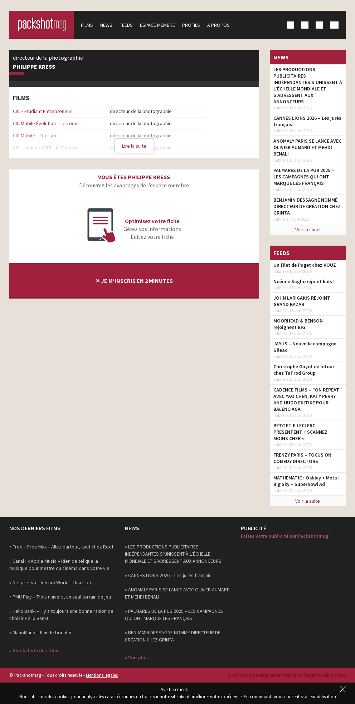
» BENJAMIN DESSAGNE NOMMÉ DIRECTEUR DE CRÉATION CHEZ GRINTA (172, 636)
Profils (191, 25)
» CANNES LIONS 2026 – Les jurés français (168, 575)
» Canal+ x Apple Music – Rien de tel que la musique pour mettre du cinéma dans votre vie (59, 564)
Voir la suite (307, 229)
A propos (218, 25)
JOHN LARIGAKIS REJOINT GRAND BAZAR (301, 301)
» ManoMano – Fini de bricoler (40, 632)
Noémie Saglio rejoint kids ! (304, 281)
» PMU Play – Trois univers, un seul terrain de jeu (60, 597)
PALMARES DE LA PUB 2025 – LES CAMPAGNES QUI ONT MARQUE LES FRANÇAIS (303, 176)
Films (87, 25)
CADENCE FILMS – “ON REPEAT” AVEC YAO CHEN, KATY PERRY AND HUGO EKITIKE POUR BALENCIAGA (307, 399)
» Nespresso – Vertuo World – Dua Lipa (50, 582)
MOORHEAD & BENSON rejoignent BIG (298, 323)
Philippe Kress (34, 67)
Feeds (126, 25)
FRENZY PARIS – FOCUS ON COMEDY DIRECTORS (302, 458)
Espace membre (157, 25)
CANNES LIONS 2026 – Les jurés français (307, 121)
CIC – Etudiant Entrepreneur (42, 111)
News (106, 25)
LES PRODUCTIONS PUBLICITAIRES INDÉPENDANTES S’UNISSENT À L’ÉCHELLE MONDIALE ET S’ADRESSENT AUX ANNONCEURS (307, 85)
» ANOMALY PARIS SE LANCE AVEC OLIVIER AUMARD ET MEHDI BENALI (177, 593)
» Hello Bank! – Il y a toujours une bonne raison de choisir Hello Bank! (61, 614)
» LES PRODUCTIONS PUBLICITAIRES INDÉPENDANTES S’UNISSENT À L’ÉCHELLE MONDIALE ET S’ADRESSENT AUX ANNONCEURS (173, 553)
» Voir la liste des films (34, 650)
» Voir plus (136, 657)
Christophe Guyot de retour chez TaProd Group (303, 369)
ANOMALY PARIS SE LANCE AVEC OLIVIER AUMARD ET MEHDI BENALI (307, 147)
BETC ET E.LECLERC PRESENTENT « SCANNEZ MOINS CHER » (300, 432)
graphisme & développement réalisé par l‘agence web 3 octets (286, 675)
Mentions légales (102, 675)
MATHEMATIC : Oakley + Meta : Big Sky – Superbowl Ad (306, 480)
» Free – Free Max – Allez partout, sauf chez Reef (61, 546)
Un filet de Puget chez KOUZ (304, 265)
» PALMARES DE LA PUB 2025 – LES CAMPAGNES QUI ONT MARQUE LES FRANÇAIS (174, 614)
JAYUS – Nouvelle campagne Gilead (304, 346)
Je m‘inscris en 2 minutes (134, 279)
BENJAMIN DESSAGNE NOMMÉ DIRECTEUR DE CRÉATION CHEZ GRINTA (307, 206)
